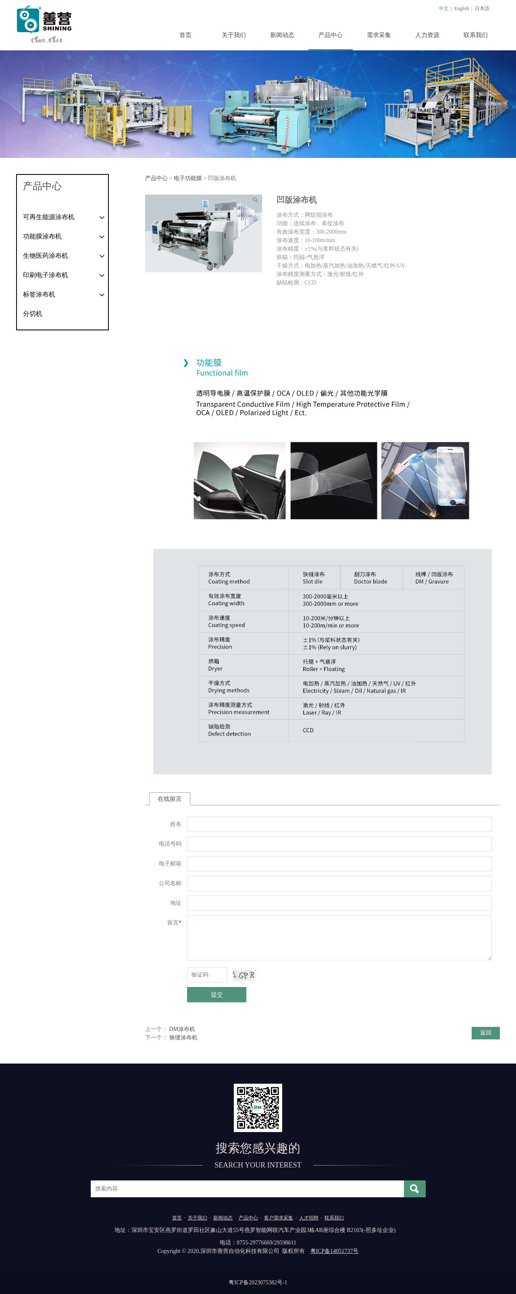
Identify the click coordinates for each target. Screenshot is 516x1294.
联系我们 (476, 35)
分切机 (32, 313)
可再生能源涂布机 (49, 217)
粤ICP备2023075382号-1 (258, 1282)
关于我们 (234, 35)
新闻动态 (282, 35)
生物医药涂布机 (45, 255)
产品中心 (330, 35)
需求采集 (379, 35)
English (461, 8)
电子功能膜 (188, 178)
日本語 (482, 8)
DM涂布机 (182, 1029)
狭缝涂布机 (183, 1038)
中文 (444, 8)
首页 (185, 35)
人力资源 (427, 35)
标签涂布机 (39, 294)
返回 (485, 1033)
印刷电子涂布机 (45, 275)
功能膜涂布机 (42, 236)
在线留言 (170, 798)
